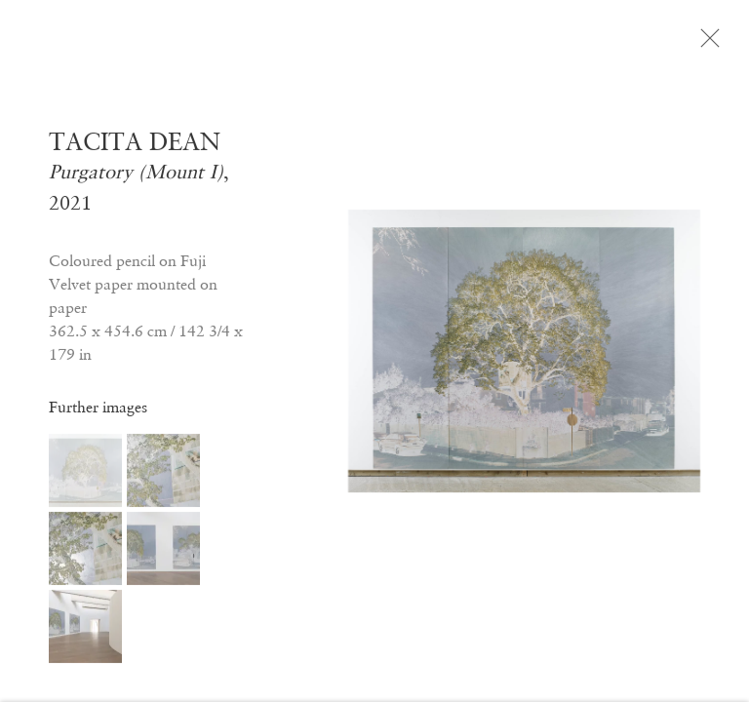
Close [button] (712, 43)
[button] (85, 476)
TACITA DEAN (134, 147)
